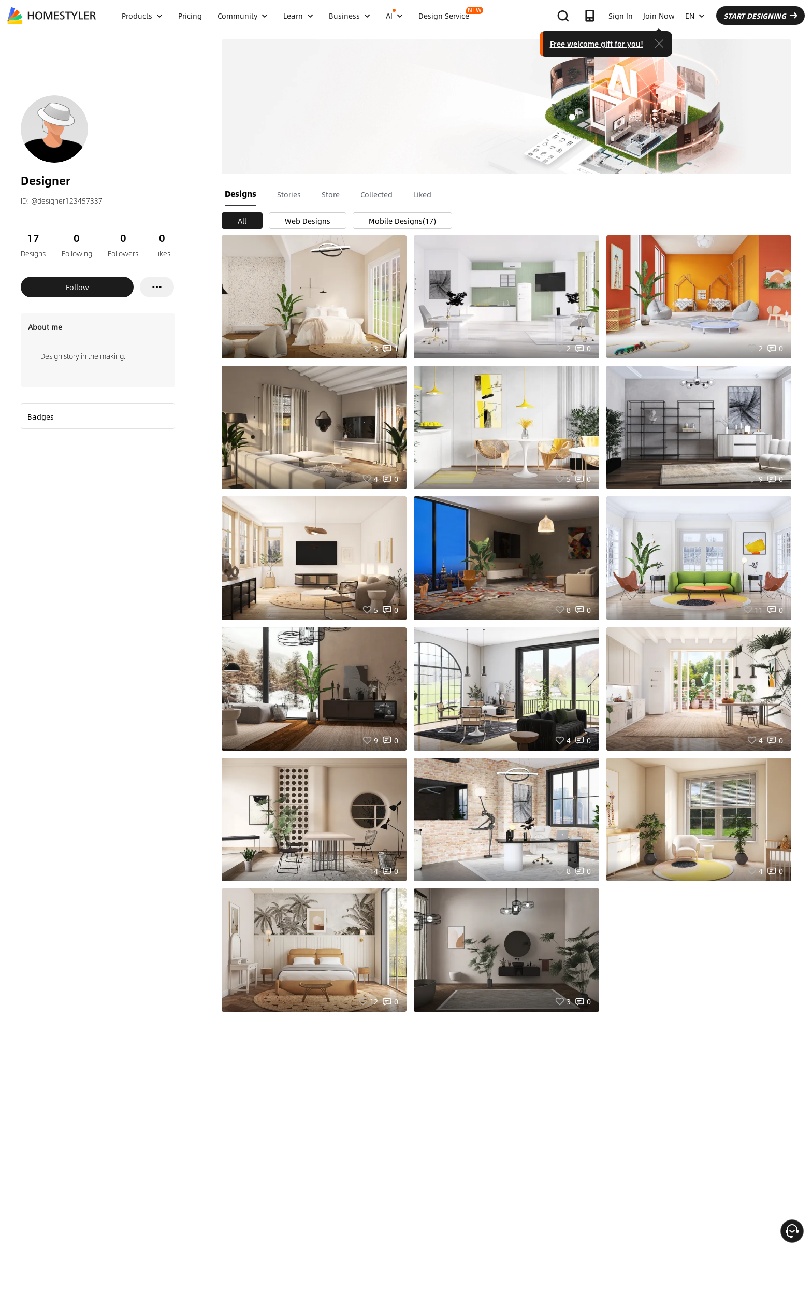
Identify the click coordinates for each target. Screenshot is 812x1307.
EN (695, 15)
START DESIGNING (760, 15)
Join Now (659, 15)
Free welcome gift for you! (596, 43)
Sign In (620, 15)
